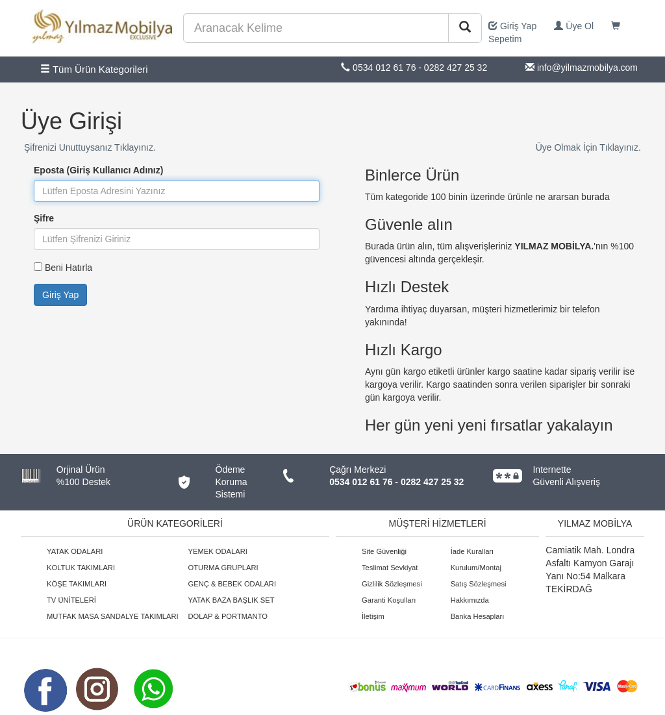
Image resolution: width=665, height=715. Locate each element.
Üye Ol (574, 26)
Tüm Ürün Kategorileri (94, 69)
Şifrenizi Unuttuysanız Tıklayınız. (90, 147)
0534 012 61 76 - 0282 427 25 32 (396, 482)
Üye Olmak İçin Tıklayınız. (588, 147)
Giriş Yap (512, 26)
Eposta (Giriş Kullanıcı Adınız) (98, 170)
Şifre (44, 218)
